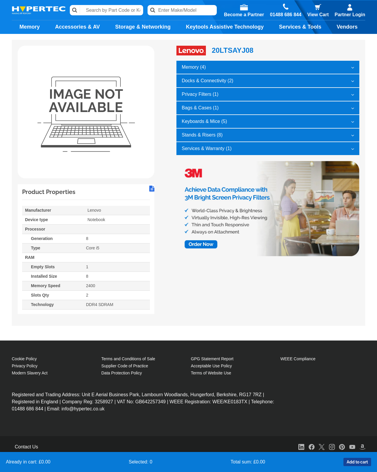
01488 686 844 (286, 14)
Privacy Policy (24, 366)
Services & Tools (300, 27)
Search (75, 10)
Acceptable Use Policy (211, 366)
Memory (29, 27)
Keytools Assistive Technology (225, 27)
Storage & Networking (143, 27)
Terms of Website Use (211, 373)
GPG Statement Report (212, 358)
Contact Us (26, 446)
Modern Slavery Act (29, 373)
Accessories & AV (77, 27)
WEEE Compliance (297, 358)
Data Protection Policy (121, 373)
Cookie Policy (24, 358)
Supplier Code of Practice (124, 366)
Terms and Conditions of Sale (128, 358)
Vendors (347, 27)
